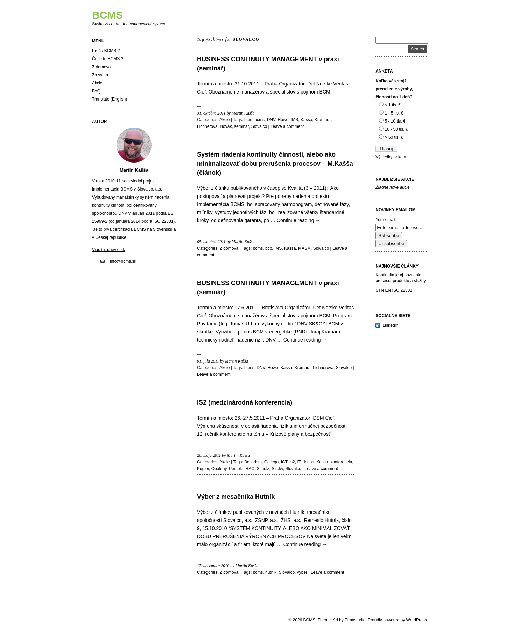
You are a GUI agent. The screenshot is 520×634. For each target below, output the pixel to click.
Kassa (306, 119)
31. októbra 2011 (211, 113)
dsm (258, 462)
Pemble (236, 468)
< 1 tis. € (393, 105)
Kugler (203, 468)
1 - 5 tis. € (394, 113)
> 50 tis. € (394, 137)
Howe (283, 119)
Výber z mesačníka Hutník (236, 496)
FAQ (96, 91)
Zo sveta (100, 75)
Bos (248, 462)
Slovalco (259, 126)
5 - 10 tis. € (395, 121)
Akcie (97, 83)
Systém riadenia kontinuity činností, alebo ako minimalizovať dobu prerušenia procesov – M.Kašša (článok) (275, 163)
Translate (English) (109, 99)
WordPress (416, 620)
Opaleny (219, 468)
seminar (241, 126)
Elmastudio (355, 620)
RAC (250, 468)
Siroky (277, 468)
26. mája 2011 (209, 455)
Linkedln (390, 325)
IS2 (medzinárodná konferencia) (244, 402)
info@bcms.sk (123, 261)
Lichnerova (207, 126)
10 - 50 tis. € (396, 129)
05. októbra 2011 (211, 241)
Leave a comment (287, 126)
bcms (259, 119)
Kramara (323, 119)
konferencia (341, 462)
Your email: (385, 219)
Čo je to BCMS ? (107, 58)
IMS (294, 119)
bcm (248, 119)
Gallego (271, 462)
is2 (292, 462)
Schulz (263, 468)
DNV (271, 119)
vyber (302, 572)
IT (298, 462)
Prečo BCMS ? (106, 50)
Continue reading (299, 220)
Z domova (101, 66)
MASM (304, 248)
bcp (268, 248)
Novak (226, 126)
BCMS (107, 15)
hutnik (270, 572)
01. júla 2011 (208, 361)
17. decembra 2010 (213, 565)
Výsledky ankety (390, 156)
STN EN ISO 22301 (393, 290)
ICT (284, 462)
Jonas (308, 462)
